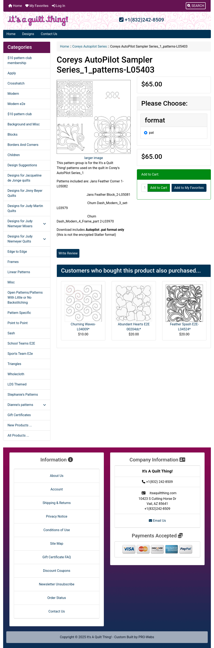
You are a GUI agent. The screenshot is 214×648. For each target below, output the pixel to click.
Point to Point (18, 323)
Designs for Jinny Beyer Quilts (25, 193)
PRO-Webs (146, 637)
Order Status (56, 598)
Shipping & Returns (57, 503)
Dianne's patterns (27, 405)
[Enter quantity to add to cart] (144, 188)
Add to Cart (158, 188)
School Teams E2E (21, 343)
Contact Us (49, 34)
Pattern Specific (19, 313)
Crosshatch (16, 83)
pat (151, 133)
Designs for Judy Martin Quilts (25, 208)
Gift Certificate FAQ (56, 557)
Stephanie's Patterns (23, 395)
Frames (13, 262)
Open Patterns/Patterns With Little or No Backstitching (25, 297)
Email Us (157, 521)
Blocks (13, 134)
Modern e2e (16, 104)
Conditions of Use (56, 530)
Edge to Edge (17, 252)
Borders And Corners (23, 145)
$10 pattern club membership (20, 60)
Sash (11, 333)
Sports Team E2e (20, 354)
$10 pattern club (20, 114)
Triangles (14, 364)
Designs (28, 34)
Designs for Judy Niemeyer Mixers (27, 223)
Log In (58, 6)
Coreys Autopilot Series (89, 46)
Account (56, 489)
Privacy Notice (56, 516)
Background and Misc (24, 124)
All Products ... (18, 435)
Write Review (68, 253)
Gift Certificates (19, 415)
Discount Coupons (56, 571)
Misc (11, 282)
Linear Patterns (19, 272)
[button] (195, 6)
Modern (13, 94)
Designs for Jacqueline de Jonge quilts (25, 177)
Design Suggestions (22, 165)
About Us (56, 476)
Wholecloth (16, 374)
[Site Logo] (37, 21)
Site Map (56, 544)
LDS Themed (17, 384)
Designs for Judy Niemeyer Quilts (27, 238)
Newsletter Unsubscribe (56, 584)
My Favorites (36, 6)
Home (15, 6)
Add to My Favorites (189, 188)
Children (14, 155)
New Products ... (20, 425)
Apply (12, 73)
